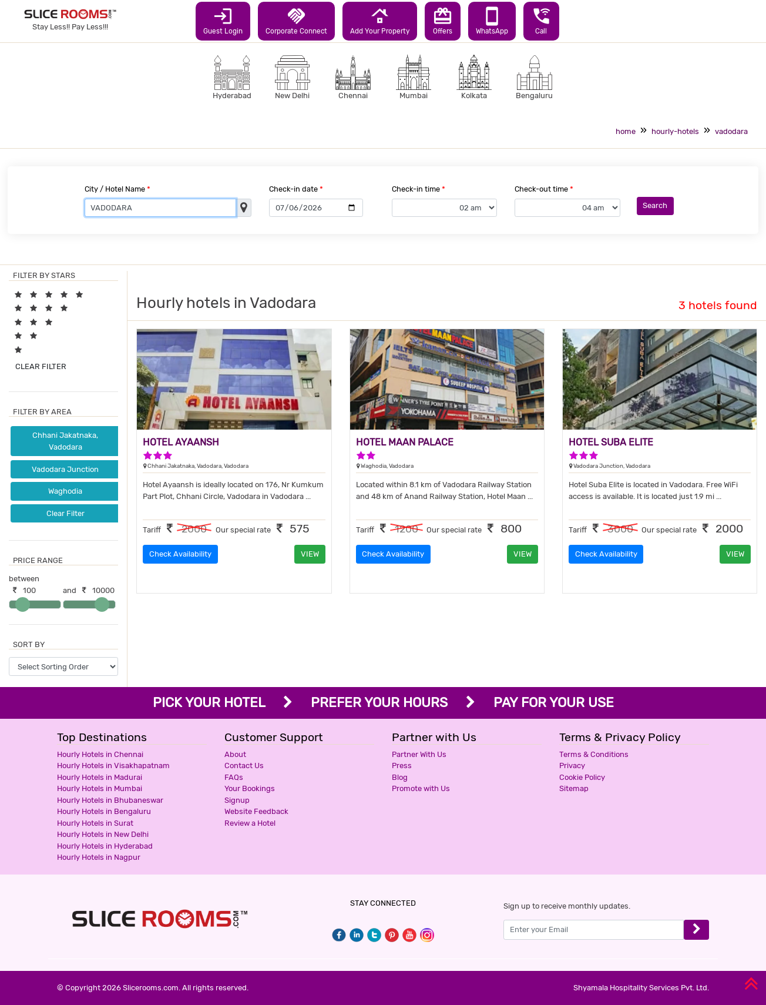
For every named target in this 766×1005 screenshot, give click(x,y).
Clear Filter (65, 513)
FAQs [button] (233, 777)
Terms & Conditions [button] (594, 754)
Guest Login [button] (223, 20)
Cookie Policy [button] (582, 777)
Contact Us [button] (244, 765)
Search (655, 205)
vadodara (731, 131)
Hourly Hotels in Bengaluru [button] (104, 811)
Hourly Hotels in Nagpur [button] (98, 857)
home (626, 131)
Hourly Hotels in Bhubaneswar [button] (110, 800)
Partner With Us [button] (419, 754)
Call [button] (541, 20)
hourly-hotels (675, 131)
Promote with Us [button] (421, 788)
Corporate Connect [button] (296, 20)
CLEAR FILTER (40, 366)
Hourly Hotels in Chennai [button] (100, 754)
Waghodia (65, 491)
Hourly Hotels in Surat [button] (95, 823)
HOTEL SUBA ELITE (611, 442)
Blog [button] (400, 777)
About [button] (235, 754)
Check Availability (180, 554)
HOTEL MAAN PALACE (404, 442)
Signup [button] (237, 800)
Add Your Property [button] (379, 20)
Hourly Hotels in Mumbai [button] (99, 788)
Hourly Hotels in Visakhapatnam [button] (113, 765)
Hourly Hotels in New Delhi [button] (103, 834)
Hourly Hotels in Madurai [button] (99, 777)
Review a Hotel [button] (250, 823)
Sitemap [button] (574, 788)
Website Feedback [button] (256, 811)
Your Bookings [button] (249, 788)
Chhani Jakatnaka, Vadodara (65, 441)
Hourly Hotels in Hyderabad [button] (105, 846)
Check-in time (418, 189)
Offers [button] (442, 20)
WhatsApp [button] (492, 20)
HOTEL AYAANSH (181, 442)
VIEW (310, 554)
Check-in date (296, 189)
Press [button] (402, 765)
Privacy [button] (572, 765)
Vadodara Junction (65, 469)
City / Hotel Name (117, 189)
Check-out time (544, 189)
